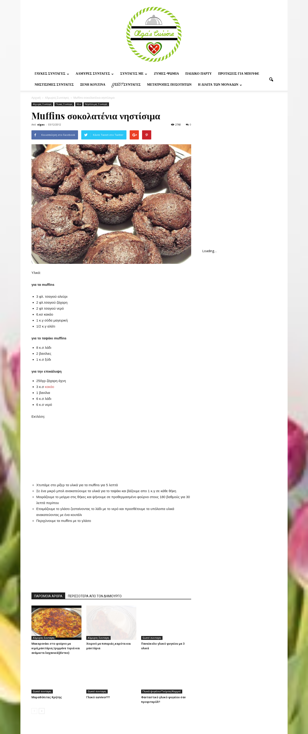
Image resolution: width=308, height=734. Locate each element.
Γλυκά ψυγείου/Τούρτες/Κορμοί (162, 691)
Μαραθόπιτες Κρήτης (46, 697)
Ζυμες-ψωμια (166, 74)
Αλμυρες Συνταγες (95, 74)
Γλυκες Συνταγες (52, 74)
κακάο (49, 387)
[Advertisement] (111, 448)
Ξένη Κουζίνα (92, 85)
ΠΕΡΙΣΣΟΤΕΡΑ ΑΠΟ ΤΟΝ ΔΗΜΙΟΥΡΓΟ (95, 596)
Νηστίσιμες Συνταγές (54, 85)
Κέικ (79, 104)
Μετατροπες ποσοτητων (169, 85)
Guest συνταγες (126, 85)
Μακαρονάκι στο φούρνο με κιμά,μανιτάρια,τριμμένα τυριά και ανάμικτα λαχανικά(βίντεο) (55, 648)
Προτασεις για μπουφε (238, 74)
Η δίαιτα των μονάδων (220, 85)
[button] (271, 79)
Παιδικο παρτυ (198, 74)
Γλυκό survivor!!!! (98, 697)
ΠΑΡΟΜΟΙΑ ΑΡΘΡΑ (48, 596)
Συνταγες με (133, 74)
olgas (41, 124)
